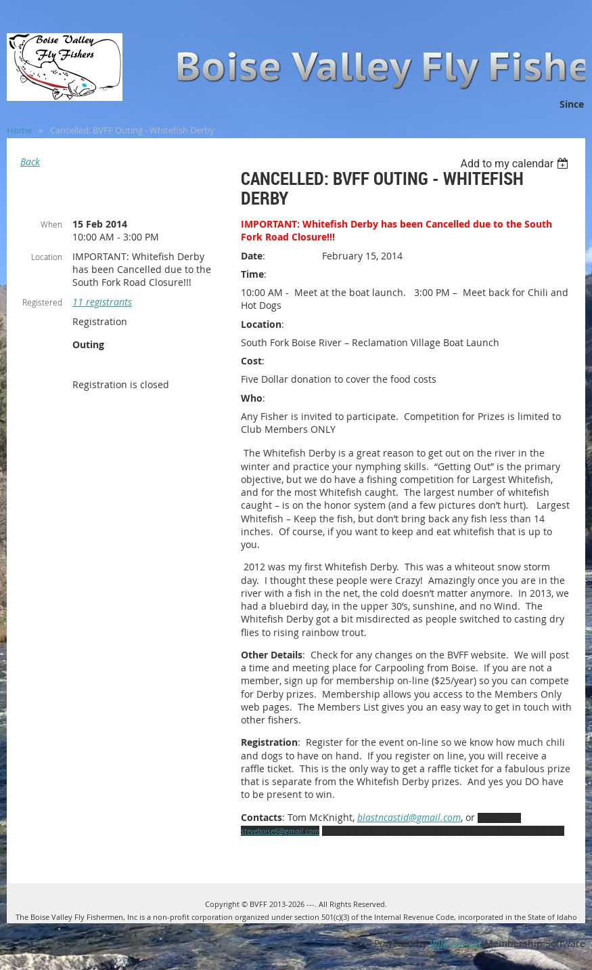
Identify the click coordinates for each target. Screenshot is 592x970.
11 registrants (102, 301)
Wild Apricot (456, 943)
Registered (42, 302)
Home (19, 130)
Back (30, 161)
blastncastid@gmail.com (409, 817)
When (51, 224)
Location (46, 256)
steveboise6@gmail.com (280, 831)
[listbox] (516, 163)
